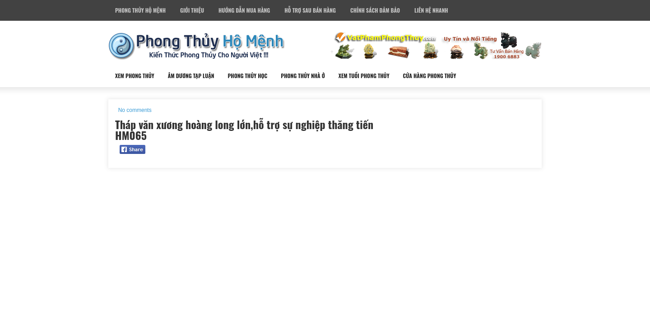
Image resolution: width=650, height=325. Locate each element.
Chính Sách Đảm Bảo (375, 10)
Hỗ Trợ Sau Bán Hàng (310, 10)
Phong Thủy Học (247, 75)
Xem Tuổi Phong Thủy (364, 75)
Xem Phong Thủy (134, 75)
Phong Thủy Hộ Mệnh (140, 10)
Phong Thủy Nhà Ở (303, 75)
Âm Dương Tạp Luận (191, 75)
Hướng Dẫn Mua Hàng (244, 10)
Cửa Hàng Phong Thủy (429, 75)
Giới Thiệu (192, 10)
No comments (135, 110)
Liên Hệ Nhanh (431, 10)
